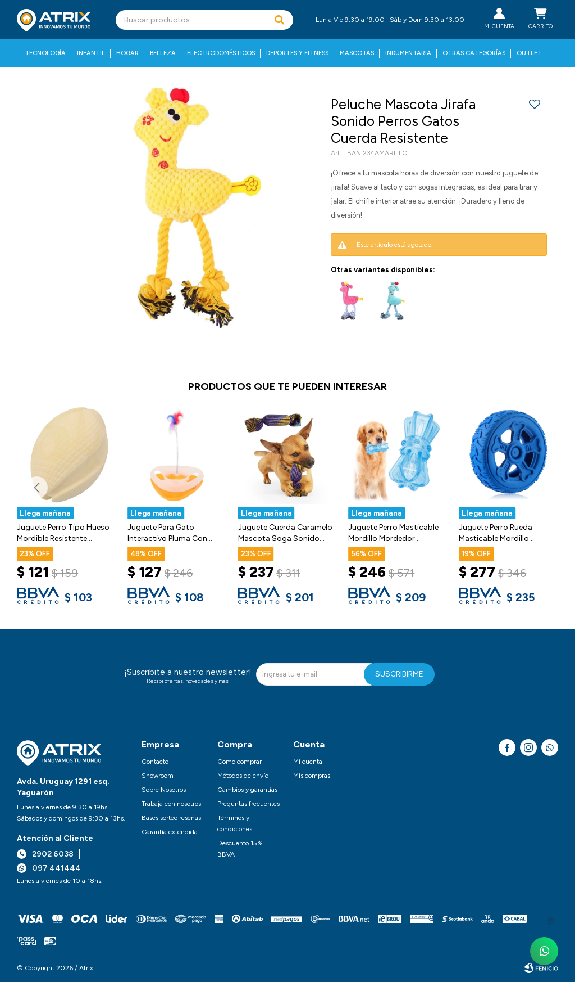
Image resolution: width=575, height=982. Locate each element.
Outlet (529, 53)
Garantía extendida (170, 832)
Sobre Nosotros (164, 790)
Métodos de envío (242, 776)
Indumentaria (408, 53)
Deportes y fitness (297, 53)
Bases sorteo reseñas (171, 818)
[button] (279, 20)
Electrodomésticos (221, 53)
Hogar (127, 53)
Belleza (163, 53)
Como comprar (239, 761)
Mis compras (311, 776)
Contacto (155, 761)
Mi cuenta (307, 761)
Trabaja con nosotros (171, 804)
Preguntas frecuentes (248, 804)
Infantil (91, 53)
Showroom (158, 776)
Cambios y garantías (247, 790)
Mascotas (357, 53)
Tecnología (45, 53)
